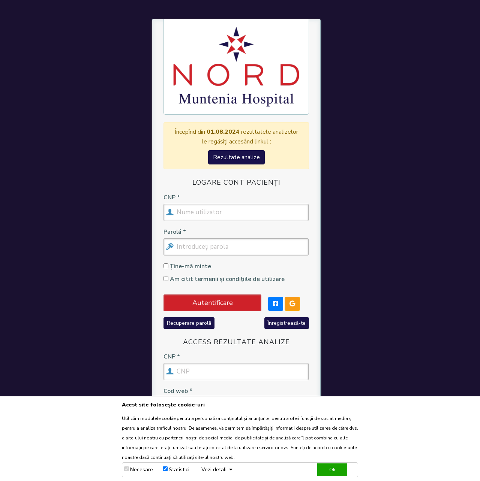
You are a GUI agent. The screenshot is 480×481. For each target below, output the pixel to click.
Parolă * (175, 232)
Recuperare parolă (189, 323)
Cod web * (178, 391)
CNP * (172, 197)
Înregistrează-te (287, 323)
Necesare (141, 469)
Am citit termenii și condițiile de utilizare (224, 279)
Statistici (179, 469)
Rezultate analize (236, 157)
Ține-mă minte (187, 266)
